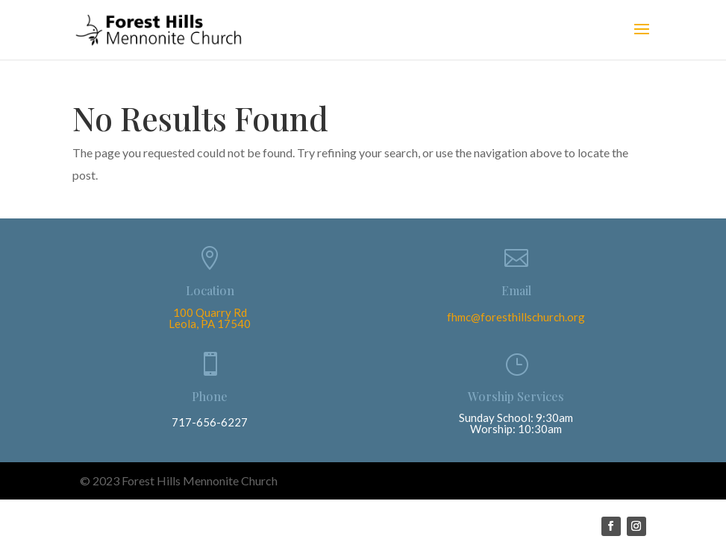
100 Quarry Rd (210, 312)
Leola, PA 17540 (210, 323)
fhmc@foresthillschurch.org (516, 317)
